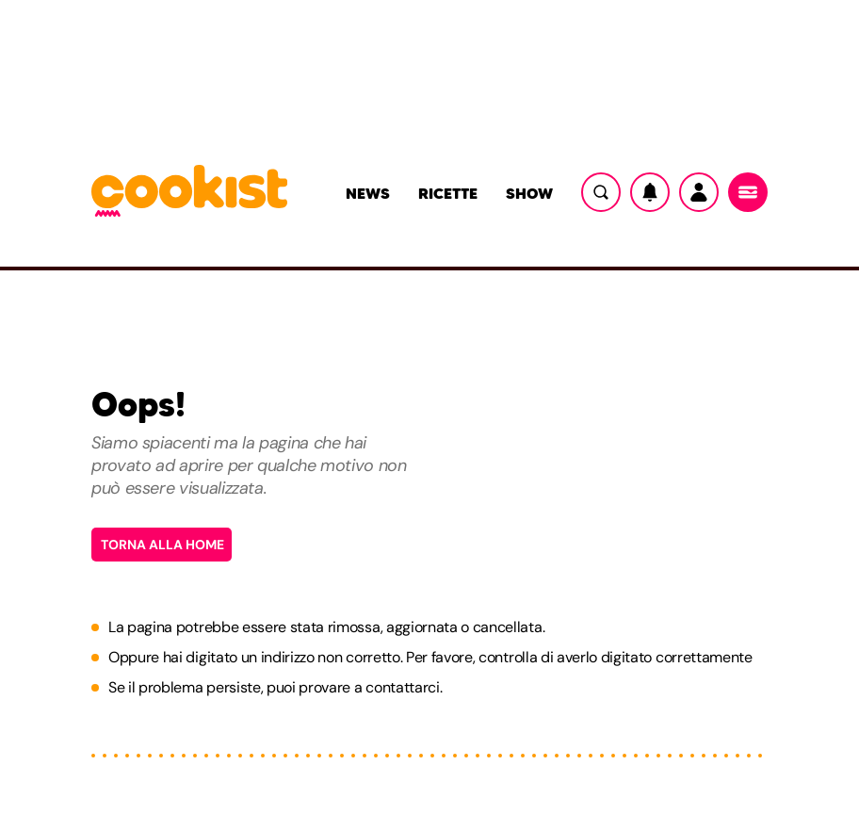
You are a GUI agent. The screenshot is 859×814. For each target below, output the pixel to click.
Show (529, 193)
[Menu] (748, 192)
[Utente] (699, 192)
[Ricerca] (601, 192)
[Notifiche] (650, 192)
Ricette (448, 193)
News (368, 193)
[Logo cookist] (189, 192)
